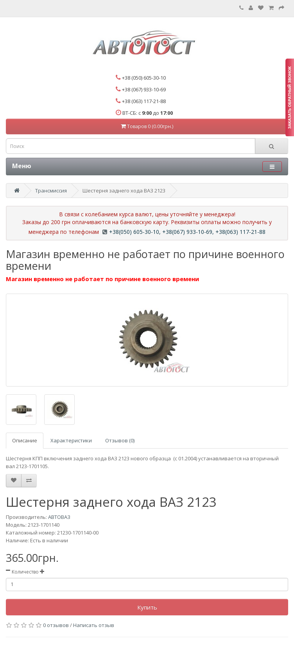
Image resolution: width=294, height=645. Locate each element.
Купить (147, 607)
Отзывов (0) (119, 440)
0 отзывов (56, 625)
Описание (24, 440)
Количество (25, 571)
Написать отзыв (93, 625)
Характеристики (71, 440)
